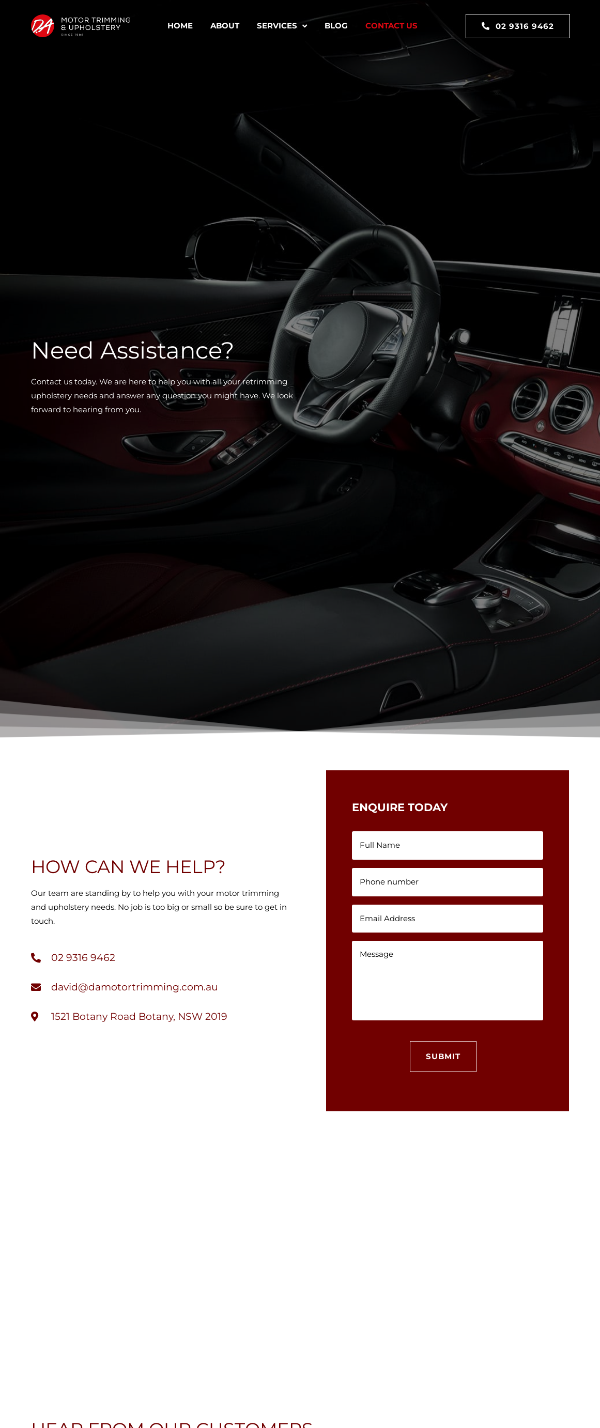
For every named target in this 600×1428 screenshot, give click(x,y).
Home (180, 25)
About (224, 25)
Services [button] (282, 26)
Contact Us (391, 25)
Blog (336, 25)
